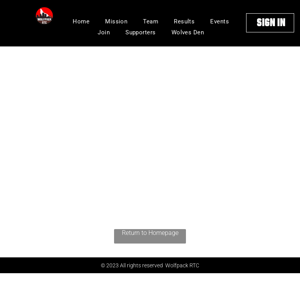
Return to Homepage (150, 233)
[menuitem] (81, 21)
